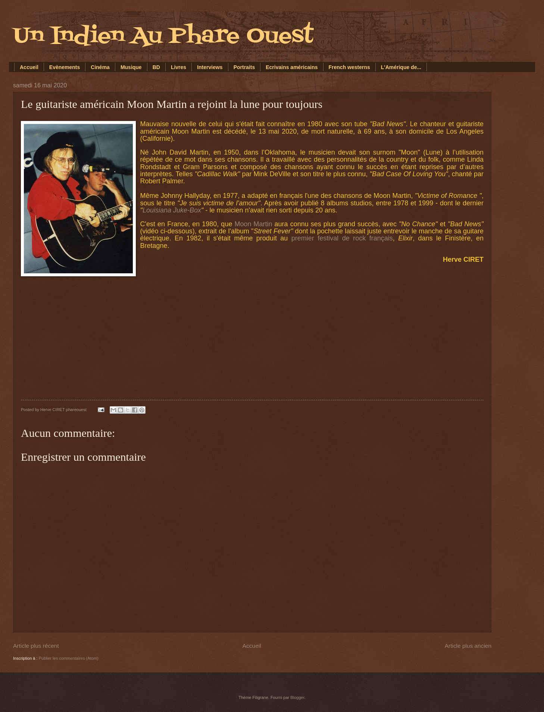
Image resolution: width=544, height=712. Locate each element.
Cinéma (100, 67)
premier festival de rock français (342, 238)
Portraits (244, 67)
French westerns (349, 67)
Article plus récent (36, 646)
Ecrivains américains (292, 67)
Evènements (64, 67)
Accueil (29, 67)
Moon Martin (253, 224)
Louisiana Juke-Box (172, 210)
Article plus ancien (468, 646)
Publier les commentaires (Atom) (69, 658)
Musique (131, 67)
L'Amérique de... (401, 67)
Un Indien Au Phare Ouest (163, 36)
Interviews (209, 67)
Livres (178, 67)
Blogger (297, 697)
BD (156, 67)
